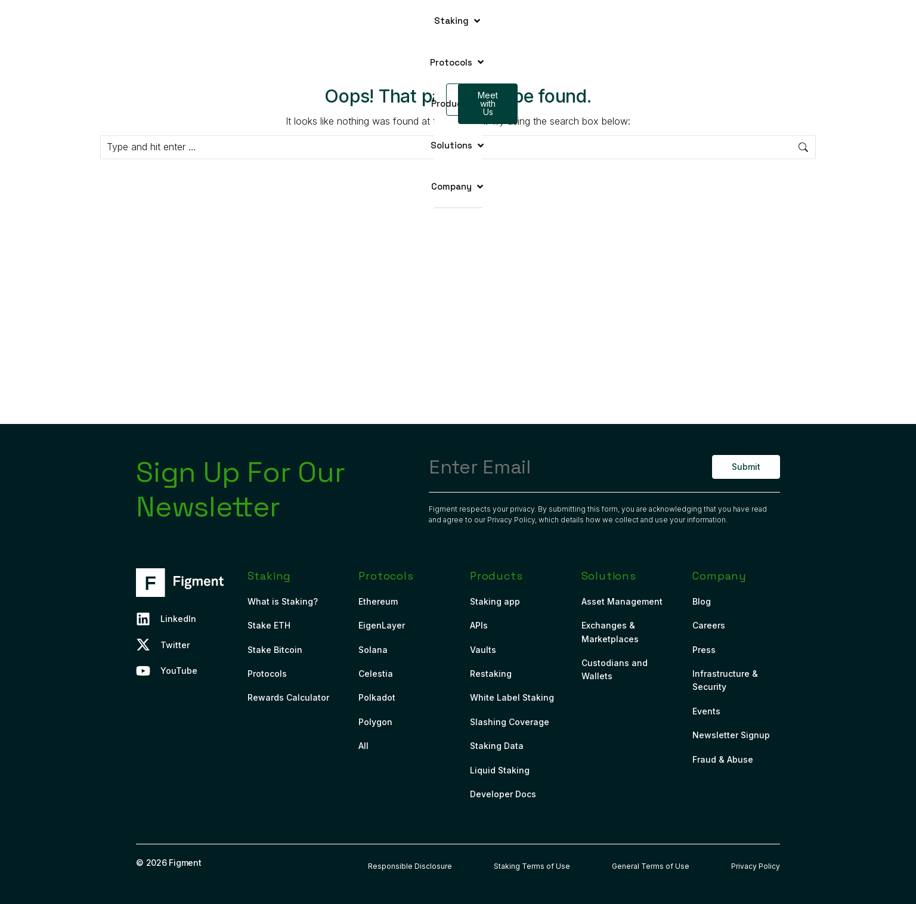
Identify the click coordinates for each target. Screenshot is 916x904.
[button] (286, 21)
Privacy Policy (511, 519)
